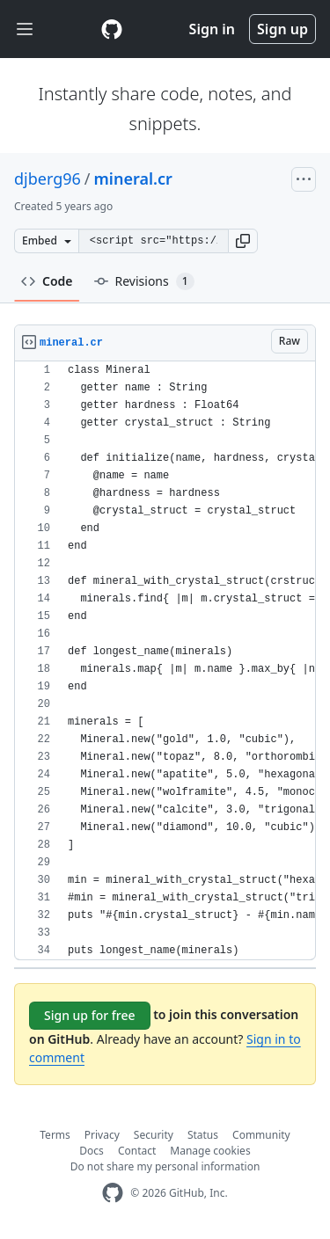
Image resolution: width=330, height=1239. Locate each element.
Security (153, 1134)
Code (47, 281)
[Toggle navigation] (24, 29)
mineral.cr (133, 178)
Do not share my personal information (165, 1166)
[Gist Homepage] (111, 29)
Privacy (102, 1134)
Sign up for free (90, 1015)
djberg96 (47, 178)
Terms (55, 1134)
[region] (165, 660)
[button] (243, 241)
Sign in (212, 29)
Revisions (144, 281)
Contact (137, 1150)
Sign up (282, 29)
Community (261, 1134)
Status (202, 1134)
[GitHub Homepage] (112, 1193)
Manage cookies (210, 1150)
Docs (91, 1150)
